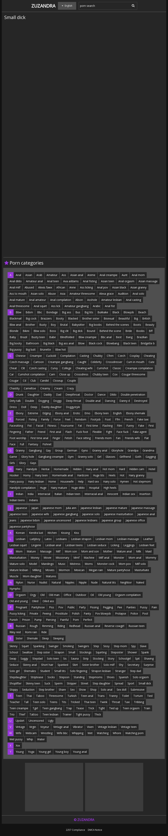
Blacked (73, 318)
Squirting (101, 652)
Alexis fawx (45, 287)
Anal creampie (108, 275)
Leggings (129, 545)
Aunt (125, 275)
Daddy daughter (51, 407)
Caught (82, 362)
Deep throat (73, 401)
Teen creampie (18, 708)
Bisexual (109, 318)
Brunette (45, 349)
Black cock (95, 343)
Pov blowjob (103, 613)
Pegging (108, 607)
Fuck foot (82, 432)
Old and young (18, 601)
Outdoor (81, 595)
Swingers (83, 646)
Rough (34, 626)
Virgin (32, 727)
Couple (71, 380)
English (117, 413)
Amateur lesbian (111, 300)
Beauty (149, 324)
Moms (89, 564)
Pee (119, 607)
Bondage (52, 312)
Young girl (45, 752)
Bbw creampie (87, 337)
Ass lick (55, 306)
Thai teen (90, 702)
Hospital (94, 488)
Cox (115, 374)
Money (35, 557)
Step (96, 646)
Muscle (13, 576)
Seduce (14, 665)
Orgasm (21, 595)
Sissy (106, 646)
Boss (53, 331)
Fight (109, 432)
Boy (53, 324)
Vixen (90, 727)
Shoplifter (15, 683)
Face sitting (83, 438)
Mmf (76, 557)
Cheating (149, 356)
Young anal (80, 752)
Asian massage (148, 281)
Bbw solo (39, 331)
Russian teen (136, 626)
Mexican (79, 570)
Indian (19, 494)
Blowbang (112, 343)
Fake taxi (142, 419)
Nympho (14, 588)
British (146, 318)
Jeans (12, 520)
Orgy (33, 595)
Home (52, 481)
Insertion (144, 494)
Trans (101, 696)
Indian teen (73, 494)
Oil (92, 595)
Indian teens (17, 500)
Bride (128, 331)
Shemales (30, 671)
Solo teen (53, 658)
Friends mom (103, 438)
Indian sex (128, 494)
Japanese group (111, 520)
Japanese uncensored (57, 520)
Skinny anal (30, 665)
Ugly (50, 720)
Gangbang (35, 450)
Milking (36, 570)
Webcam (31, 733)
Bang (129, 337)
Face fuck (122, 432)
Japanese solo (91, 514)
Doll (23, 407)
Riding (61, 626)
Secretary (133, 665)
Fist (29, 425)
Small (71, 652)
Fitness (51, 425)
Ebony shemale (135, 413)
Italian (58, 494)
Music (61, 564)
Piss (51, 607)
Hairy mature (59, 488)
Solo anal (106, 689)
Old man (54, 595)
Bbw (18, 312)
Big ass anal (66, 343)
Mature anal (124, 551)
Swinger (54, 646)
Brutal (64, 324)
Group (59, 450)
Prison (26, 620)
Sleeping (58, 638)
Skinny (13, 646)
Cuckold (51, 356)
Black (115, 312)
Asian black (119, 287)
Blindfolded (67, 337)
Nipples (69, 582)
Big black (48, 343)
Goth (138, 456)
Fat (80, 425)
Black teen (129, 343)
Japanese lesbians (86, 520)
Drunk (19, 394)
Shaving (149, 658)
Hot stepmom (142, 481)
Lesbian (20, 539)
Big (136, 318)
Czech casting (38, 368)
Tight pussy (83, 714)
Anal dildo (15, 281)
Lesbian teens (74, 545)
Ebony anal (62, 413)
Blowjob (128, 312)
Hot (122, 475)
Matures (51, 576)
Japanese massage (143, 508)
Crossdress (81, 374)
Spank (145, 652)
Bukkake (102, 312)
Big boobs (95, 324)
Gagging (151, 456)
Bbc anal (106, 337)
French (128, 419)
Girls (12, 463)
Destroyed (140, 401)
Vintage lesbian (107, 727)
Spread (119, 683)
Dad (58, 394)
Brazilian (142, 337)
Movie (47, 557)
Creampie (36, 356)
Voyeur (44, 727)
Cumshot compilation (31, 374)
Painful (64, 620)
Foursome (67, 425)
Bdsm (29, 312)
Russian (20, 626)
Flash (68, 432)
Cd (24, 380)
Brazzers (46, 318)
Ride (44, 632)
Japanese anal (146, 514)
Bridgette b (148, 343)
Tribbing (139, 702)
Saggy (24, 658)
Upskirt (20, 720)
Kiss (76, 533)
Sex (72, 689)
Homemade (61, 469)
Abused (29, 287)
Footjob (95, 419)
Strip (86, 658)
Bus (77, 312)
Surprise (149, 665)
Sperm (58, 683)
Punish (13, 620)
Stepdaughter (17, 677)
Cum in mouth (135, 362)
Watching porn (134, 733)
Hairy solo (109, 481)
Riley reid (15, 632)
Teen (19, 696)
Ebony (19, 413)
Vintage (20, 727)
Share (62, 689)
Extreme (33, 413)
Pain (154, 607)
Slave (143, 646)
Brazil (23, 337)
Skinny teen (33, 683)
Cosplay (135, 356)
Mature (31, 551)
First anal (55, 432)
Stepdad (37, 658)
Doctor (88, 394)
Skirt (75, 665)
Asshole (92, 300)
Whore (117, 733)
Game (13, 456)
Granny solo (85, 456)
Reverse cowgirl (114, 626)
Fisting (33, 419)
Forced (20, 419)
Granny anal (99, 450)
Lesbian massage (128, 539)
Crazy (70, 388)
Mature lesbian (18, 570)
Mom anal (134, 557)
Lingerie (36, 545)
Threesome (56, 696)
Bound (91, 331)
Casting (84, 356)
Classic (117, 368)
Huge (43, 488)
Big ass (66, 312)
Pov (60, 607)
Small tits (60, 671)
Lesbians (61, 539)
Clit (23, 368)
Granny (20, 450)
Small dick (145, 683)
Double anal (93, 401)
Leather (148, 539)
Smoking (68, 646)
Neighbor (126, 582)
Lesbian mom (104, 539)
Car (11, 374)
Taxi (127, 702)
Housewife (67, 481)
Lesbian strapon (81, 539)
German (72, 450)
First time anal (39, 438)
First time (92, 425)
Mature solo (17, 564)
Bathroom (32, 343)
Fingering (15, 432)
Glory (22, 463)
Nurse (31, 582)
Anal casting (133, 300)
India (31, 494)
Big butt (31, 349)
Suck (47, 683)
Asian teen (107, 281)
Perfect (87, 620)
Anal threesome (19, 306)
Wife (18, 733)
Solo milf (109, 665)
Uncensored (36, 720)
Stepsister (117, 652)
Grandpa (133, 450)
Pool (145, 613)
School (13, 652)
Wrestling (47, 733)
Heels (112, 475)
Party (82, 607)
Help (81, 481)
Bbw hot (60, 349)
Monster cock (105, 564)
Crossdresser (114, 362)
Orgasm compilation (128, 595)
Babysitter (78, 324)
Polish (75, 613)
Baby (12, 337)
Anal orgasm (126, 281)
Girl (99, 456)
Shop (93, 689)
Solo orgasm (141, 677)
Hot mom (109, 469)
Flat (146, 438)
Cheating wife (84, 368)
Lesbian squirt (18, 545)
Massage (46, 551)
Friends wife (132, 438)
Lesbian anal (53, 545)
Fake (141, 425)
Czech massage (19, 362)
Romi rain (31, 632)
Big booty (15, 343)
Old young (104, 595)
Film (119, 425)
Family (45, 419)
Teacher (14, 702)
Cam (52, 374)
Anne (72, 287)
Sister (19, 638)
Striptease (37, 677)
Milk (138, 551)
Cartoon (39, 362)
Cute (151, 362)
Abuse (52, 293)
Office (67, 595)
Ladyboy (35, 539)
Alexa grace (106, 293)
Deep (33, 407)
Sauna (75, 658)
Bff (150, 331)
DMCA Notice (95, 829)
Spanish (123, 677)
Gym (71, 456)
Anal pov (102, 287)
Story (111, 658)
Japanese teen (18, 514)
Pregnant (21, 607)
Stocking (98, 658)
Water (41, 739)
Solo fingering (78, 671)
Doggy (57, 401)
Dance (101, 394)
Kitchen (52, 533)
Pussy (143, 607)
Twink (103, 702)
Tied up (113, 708)
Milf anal (104, 557)
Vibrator (78, 727)
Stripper (72, 683)
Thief (22, 714)
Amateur (52, 275)
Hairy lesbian (36, 481)
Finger (56, 438)
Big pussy (15, 349)
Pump (38, 620)
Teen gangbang (52, 708)
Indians (33, 500)
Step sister (43, 652)
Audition (123, 293)
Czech (121, 356)
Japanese (21, 508)
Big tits (88, 312)
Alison (79, 300)
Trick (91, 708)
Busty (43, 324)
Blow (81, 343)
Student (45, 671)
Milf (58, 551)
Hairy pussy (16, 481)
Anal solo (138, 293)
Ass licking (86, 287)
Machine (89, 557)
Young (20, 752)
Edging (46, 413)
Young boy (62, 752)
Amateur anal (34, 281)
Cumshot (102, 368)
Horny (27, 475)
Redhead (74, 626)
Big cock (31, 318)
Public (71, 607)
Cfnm (110, 356)
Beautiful (124, 318)
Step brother (46, 689)
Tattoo (33, 714)
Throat (116, 702)
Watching (103, 733)
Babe (52, 337)
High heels (109, 488)
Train (147, 708)
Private (33, 613)
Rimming (47, 626)
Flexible (97, 432)
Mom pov (125, 564)
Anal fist (110, 306)
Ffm (117, 419)
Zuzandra (43, 6)
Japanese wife (40, 514)
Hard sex (93, 481)
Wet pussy (15, 739)
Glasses (110, 456)
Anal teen (53, 281)
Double (29, 401)
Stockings (85, 652)
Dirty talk (15, 401)
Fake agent (140, 432)
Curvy (54, 368)
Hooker (14, 475)
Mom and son (90, 551)
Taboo (40, 696)
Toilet (125, 696)
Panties (131, 607)
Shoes (111, 677)
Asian (28, 275)
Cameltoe (30, 388)
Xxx (18, 745)
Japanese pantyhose (22, 526)
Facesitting (16, 425)
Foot (108, 419)
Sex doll (121, 689)
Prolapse (120, 613)
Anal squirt (40, 306)
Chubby (98, 356)
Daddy (48, 394)
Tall (26, 702)
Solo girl (14, 671)
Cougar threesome (133, 374)
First (151, 425)
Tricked (75, 702)
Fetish (68, 438)
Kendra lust (36, 533)
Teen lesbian (50, 714)
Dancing (110, 401)
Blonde (13, 331)
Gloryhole (117, 450)
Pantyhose (38, 607)
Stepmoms (96, 677)
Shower (132, 652)
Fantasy (33, 444)
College (66, 368)
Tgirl (35, 708)
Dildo (113, 394)
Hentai (45, 469)
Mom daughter (32, 576)
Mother (107, 551)
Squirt (25, 646)
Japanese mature (116, 508)
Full (22, 444)
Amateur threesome (82, 293)
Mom (19, 551)
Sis (65, 658)
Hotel (151, 469)
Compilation (67, 356)
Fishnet (47, 444)
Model (33, 564)
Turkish (72, 696)
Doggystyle (73, 407)
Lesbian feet (146, 545)
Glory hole (27, 456)
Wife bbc (62, 733)
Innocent (112, 494)
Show (82, 689)
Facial (39, 425)
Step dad (135, 671)
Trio (12, 714)
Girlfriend (125, 456)
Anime (91, 275)
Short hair (47, 665)
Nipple (83, 582)
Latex (48, 539)
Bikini (26, 331)
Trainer (67, 714)
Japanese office (135, 520)
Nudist (43, 582)
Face (12, 444)
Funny (130, 425)
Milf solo (140, 564)
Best (119, 337)
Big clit (64, 331)
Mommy (151, 557)
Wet (90, 733)
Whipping (77, 733)
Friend (41, 432)
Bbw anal (15, 324)
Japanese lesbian (91, 508)
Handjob (31, 469)
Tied (149, 696)
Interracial (44, 494)
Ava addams (71, 281)
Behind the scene (110, 331)
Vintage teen (129, 727)
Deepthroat (72, 394)
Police (134, 613)
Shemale (32, 638)
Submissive (138, 689)
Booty (60, 318)
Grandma (148, 450)
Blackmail (15, 318)
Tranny (113, 696)
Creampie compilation (139, 368)
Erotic (76, 413)
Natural (56, 582)
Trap (69, 708)
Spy (133, 646)
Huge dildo (78, 488)
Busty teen (38, 337)
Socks (51, 677)
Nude (94, 582)
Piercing (51, 620)
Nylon (19, 582)
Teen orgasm (131, 708)
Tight (101, 708)
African (60, 287)
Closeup (58, 380)
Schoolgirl (125, 658)
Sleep (45, 638)
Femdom (80, 419)
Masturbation (17, 557)
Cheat (13, 368)
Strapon (59, 652)
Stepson (64, 677)
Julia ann (71, 508)
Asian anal (76, 275)
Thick (97, 714)
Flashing (107, 425)
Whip (30, 739)
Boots (137, 324)
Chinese (21, 356)
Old (42, 595)
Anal (18, 275)
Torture (138, 696)
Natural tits (109, 582)
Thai (29, 696)
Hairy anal (92, 469)
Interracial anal (93, 494)
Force (57, 419)
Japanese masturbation (118, 514)
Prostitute (61, 613)
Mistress (75, 564)
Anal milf (14, 287)
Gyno (84, 450)
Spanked (63, 665)
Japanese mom (52, 508)
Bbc (39, 312)
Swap (12, 658)
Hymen (124, 481)
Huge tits (98, 475)
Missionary (62, 557)
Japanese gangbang (65, 514)
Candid (44, 380)
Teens (53, 702)
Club (33, 380)
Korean (20, 533)
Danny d (124, 401)
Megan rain (96, 570)
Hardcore (83, 475)
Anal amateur (37, 300)
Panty (87, 613)
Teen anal (87, 696)
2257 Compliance (75, 829)
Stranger (120, 671)
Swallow (27, 652)
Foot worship (17, 438)
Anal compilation (60, 300)
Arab (39, 275)
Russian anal (92, 626)
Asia (62, 293)
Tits (64, 702)
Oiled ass (48, 601)
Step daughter (101, 683)
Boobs (140, 331)
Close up (64, 374)
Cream (58, 388)
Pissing (94, 607)
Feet (68, 419)
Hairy (19, 469)
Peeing (46, 613)
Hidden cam (136, 469)
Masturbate (141, 570)
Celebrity (96, 362)
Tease (80, 708)
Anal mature (17, 300)
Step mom (120, 646)
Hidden (77, 469)
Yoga (31, 752)
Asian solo (37, 293)
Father (29, 432)
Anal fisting (90, 281)
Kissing (65, 533)
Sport (131, 683)
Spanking (38, 646)
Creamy (45, 388)
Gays (33, 463)
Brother (30, 324)
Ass (64, 275)
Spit (137, 658)
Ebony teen (102, 413)
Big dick (78, 331)
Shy (121, 665)
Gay (48, 450)
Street (84, 683)
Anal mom (138, 275)
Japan (34, 508)
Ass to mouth (18, 293)
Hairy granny (136, 475)
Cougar (14, 380)
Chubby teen (100, 374)
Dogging (43, 401)
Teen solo (39, 702)
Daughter (33, 394)
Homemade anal (62, 475)
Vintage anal (61, 727)
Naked (140, 582)
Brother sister (90, 318)
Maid (148, 551)
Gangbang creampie (51, 456)
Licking (115, 545)
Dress (13, 407)
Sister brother (90, 665)
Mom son (71, 551)
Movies (49, 570)
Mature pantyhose (118, 570)
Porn (76, 620)
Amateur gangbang (77, 306)
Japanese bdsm (30, 520)
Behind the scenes (117, 324)
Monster (119, 557)
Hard (122, 469)
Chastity (14, 388)
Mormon (64, 570)
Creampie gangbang (60, 362)
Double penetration (133, 394)
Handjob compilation (22, 488)
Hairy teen (41, 475)
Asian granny (138, 287)
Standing (79, 677)
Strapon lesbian (101, 671)
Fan (118, 438)
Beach (142, 312)
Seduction (28, 689)
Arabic (97, 306)
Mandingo (47, 564)
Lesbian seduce (96, 545)
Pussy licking (17, 613)
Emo (87, 413)
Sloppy (13, 689)
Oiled (35, 601)
